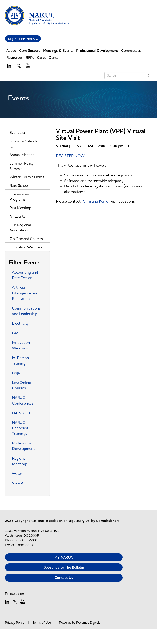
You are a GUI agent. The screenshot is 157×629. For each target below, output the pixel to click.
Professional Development (23, 445)
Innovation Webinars (26, 247)
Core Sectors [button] (29, 50)
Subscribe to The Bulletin (64, 567)
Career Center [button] (48, 57)
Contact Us (64, 577)
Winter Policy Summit (27, 177)
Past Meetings (20, 207)
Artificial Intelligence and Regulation (25, 293)
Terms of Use (42, 622)
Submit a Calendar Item (24, 144)
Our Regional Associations (20, 228)
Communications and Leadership (26, 311)
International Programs (20, 197)
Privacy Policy (14, 622)
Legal (16, 372)
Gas (15, 332)
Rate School (19, 185)
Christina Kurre (95, 201)
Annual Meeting (22, 154)
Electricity (20, 323)
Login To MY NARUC (23, 39)
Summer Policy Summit (22, 166)
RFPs (30, 57)
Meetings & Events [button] (58, 50)
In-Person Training (20, 360)
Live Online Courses (21, 385)
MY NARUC (63, 557)
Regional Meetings (20, 461)
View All (18, 482)
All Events (17, 216)
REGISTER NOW (70, 155)
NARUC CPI (22, 412)
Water (17, 473)
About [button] (11, 50)
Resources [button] (14, 57)
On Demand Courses (26, 238)
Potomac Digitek (88, 622)
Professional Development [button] (97, 50)
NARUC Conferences (22, 400)
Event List (17, 132)
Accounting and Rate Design (25, 275)
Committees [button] (131, 50)
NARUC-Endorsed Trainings (20, 428)
